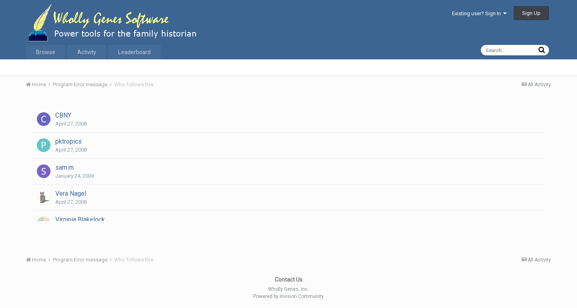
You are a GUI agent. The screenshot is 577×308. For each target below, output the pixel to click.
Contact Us (289, 279)
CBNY (63, 115)
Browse (45, 52)
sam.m (64, 167)
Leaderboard (134, 52)
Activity (86, 52)
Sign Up (531, 13)
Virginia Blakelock (80, 219)
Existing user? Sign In (479, 13)
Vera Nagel (70, 193)
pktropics (68, 141)
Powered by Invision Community (288, 296)
